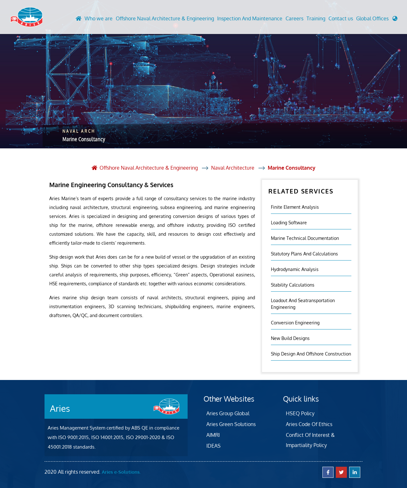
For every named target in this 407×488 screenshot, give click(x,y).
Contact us (340, 19)
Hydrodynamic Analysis (295, 269)
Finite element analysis (295, 206)
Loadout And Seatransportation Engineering (303, 303)
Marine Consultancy (292, 168)
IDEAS (213, 445)
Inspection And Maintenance (249, 19)
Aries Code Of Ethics (309, 424)
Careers (294, 19)
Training (316, 19)
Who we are (99, 19)
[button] (377, 20)
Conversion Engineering (295, 322)
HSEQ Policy (300, 413)
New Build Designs (290, 338)
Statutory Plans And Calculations (304, 253)
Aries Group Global (227, 413)
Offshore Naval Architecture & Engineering (165, 19)
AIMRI (213, 434)
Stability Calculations (292, 284)
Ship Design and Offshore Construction (311, 353)
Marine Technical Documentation (305, 238)
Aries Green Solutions (231, 424)
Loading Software (289, 222)
